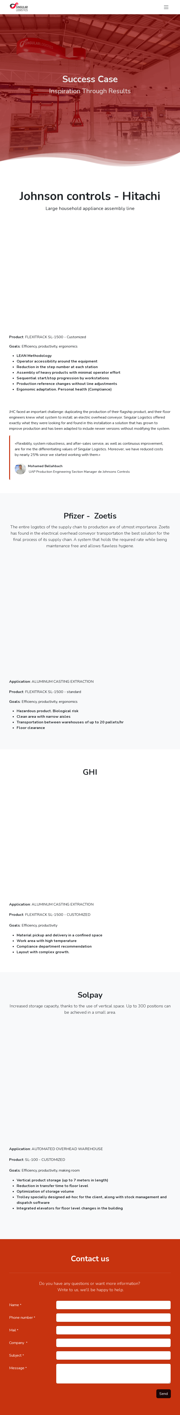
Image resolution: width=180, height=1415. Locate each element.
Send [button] (163, 1393)
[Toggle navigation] (166, 7)
